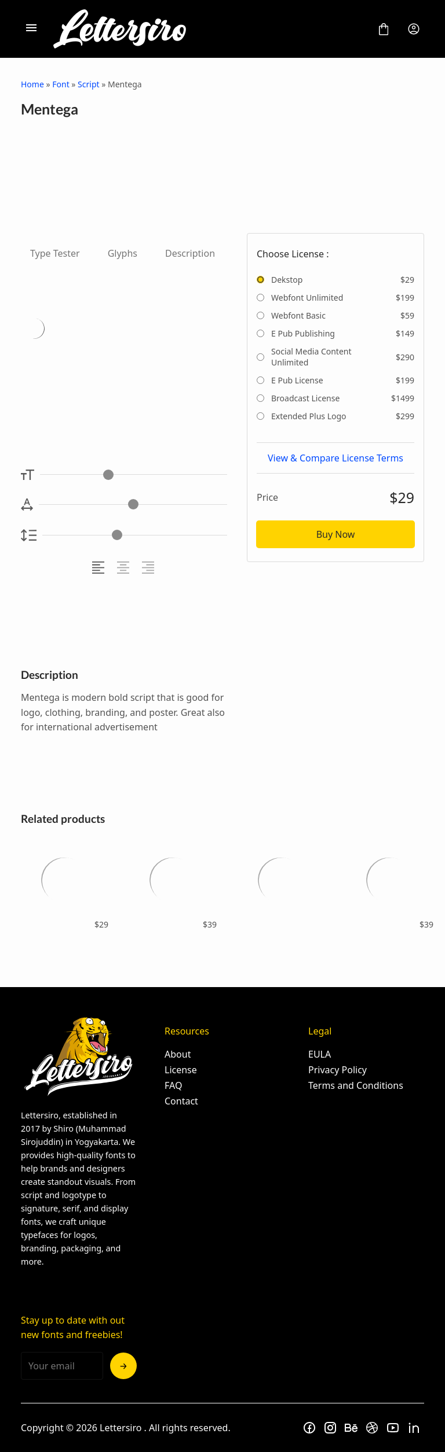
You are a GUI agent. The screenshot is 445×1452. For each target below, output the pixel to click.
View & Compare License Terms (335, 458)
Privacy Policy (337, 1069)
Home (32, 84)
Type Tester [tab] (55, 253)
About (178, 1054)
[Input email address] (62, 1366)
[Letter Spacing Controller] (133, 504)
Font (60, 84)
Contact (181, 1101)
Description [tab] (190, 253)
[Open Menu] (31, 29)
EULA (319, 1054)
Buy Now (335, 534)
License (181, 1069)
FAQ (173, 1085)
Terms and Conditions (355, 1085)
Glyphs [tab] (122, 253)
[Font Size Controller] (133, 474)
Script (88, 84)
